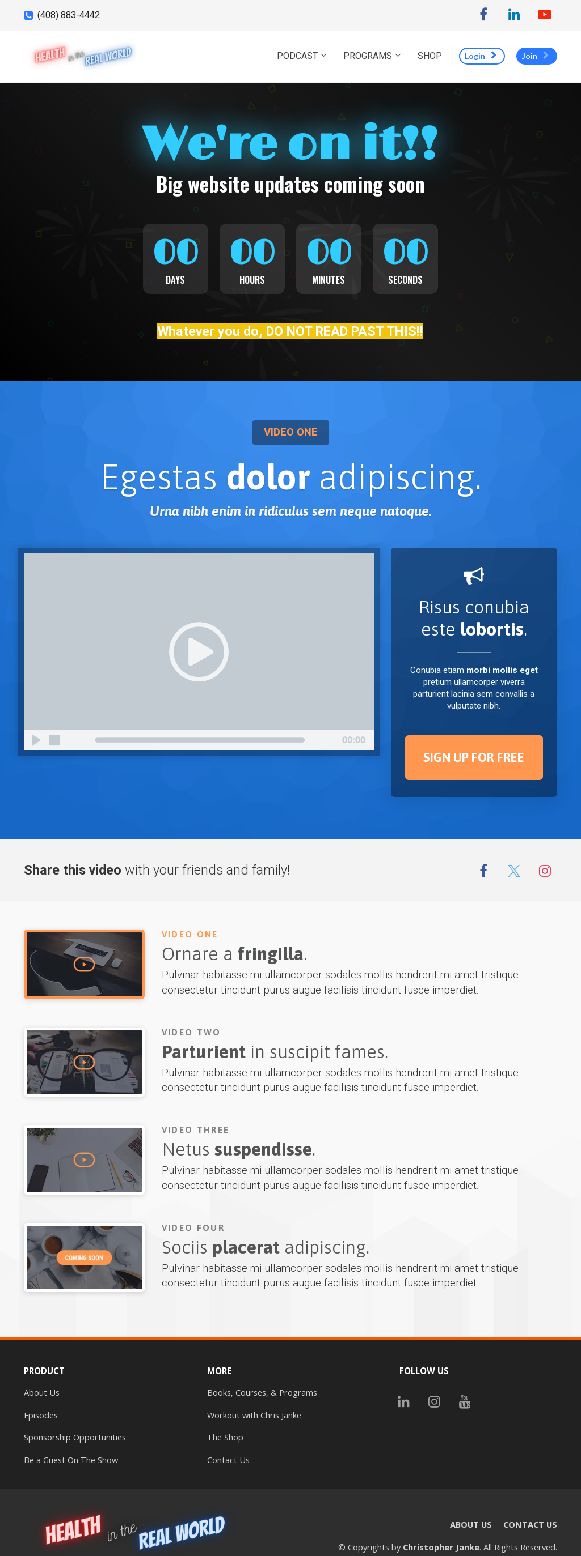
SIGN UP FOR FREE (473, 757)
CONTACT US (530, 1524)
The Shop (225, 1437)
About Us (42, 1392)
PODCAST (297, 55)
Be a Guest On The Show (71, 1460)
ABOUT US (471, 1524)
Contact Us (228, 1460)
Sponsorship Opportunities (75, 1437)
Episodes (41, 1415)
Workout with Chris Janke (254, 1415)
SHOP (430, 55)
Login (480, 56)
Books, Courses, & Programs (262, 1392)
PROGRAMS (367, 55)
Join (535, 56)
